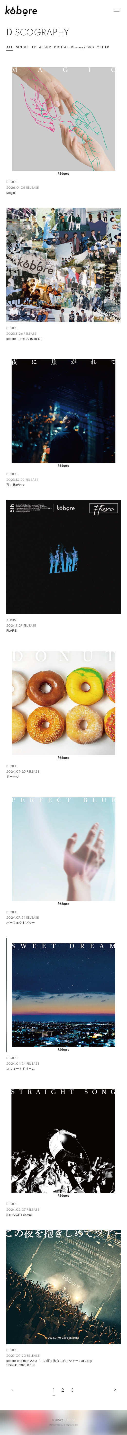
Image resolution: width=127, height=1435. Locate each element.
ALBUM (45, 47)
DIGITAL (61, 47)
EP (34, 47)
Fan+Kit (70, 1419)
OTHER (103, 47)
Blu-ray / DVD (82, 47)
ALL (9, 47)
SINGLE (22, 47)
